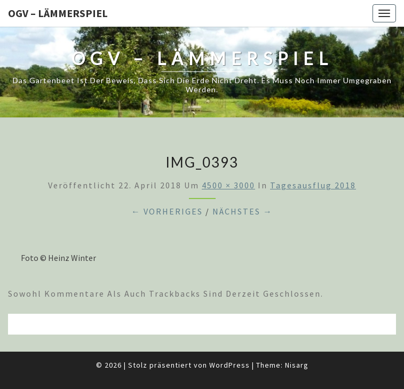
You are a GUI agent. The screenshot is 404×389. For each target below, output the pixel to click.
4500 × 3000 (228, 185)
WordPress (229, 365)
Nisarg (296, 365)
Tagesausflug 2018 (313, 185)
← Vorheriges (167, 211)
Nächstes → (242, 211)
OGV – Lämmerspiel (58, 13)
